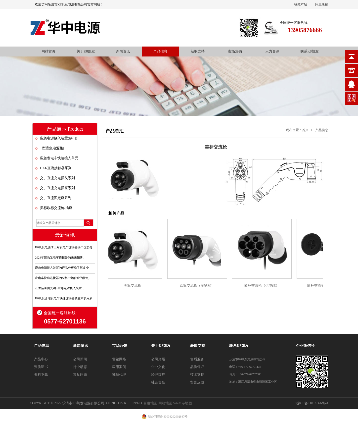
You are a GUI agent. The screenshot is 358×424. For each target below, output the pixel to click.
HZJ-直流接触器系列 (56, 168)
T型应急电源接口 (53, 148)
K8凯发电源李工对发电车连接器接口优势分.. (64, 247)
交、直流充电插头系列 (57, 178)
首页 (305, 130)
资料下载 (41, 374)
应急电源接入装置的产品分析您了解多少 (62, 267)
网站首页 (48, 51)
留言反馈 (197, 382)
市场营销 (235, 51)
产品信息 (160, 51)
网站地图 (165, 403)
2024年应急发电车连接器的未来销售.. (59, 257)
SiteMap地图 (182, 403)
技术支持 (197, 374)
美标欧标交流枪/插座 (56, 208)
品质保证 (197, 367)
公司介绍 (158, 359)
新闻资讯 (123, 51)
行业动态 (80, 367)
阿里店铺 (321, 4)
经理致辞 (158, 374)
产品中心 (41, 359)
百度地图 (150, 403)
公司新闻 (80, 359)
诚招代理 (119, 374)
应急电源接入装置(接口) (58, 138)
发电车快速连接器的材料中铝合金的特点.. (62, 278)
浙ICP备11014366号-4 (312, 403)
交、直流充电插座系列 (57, 188)
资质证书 (41, 367)
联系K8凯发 (309, 51)
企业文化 (158, 367)
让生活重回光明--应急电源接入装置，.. (60, 288)
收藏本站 (300, 4)
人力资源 (272, 51)
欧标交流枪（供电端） (262, 285)
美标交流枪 (133, 285)
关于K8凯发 (86, 51)
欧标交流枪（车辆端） (198, 285)
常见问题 (80, 374)
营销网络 (119, 359)
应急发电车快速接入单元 (59, 158)
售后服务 (197, 359)
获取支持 (198, 51)
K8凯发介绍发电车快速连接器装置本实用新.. (64, 298)
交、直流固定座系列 (55, 198)
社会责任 (158, 382)
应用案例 (119, 367)
